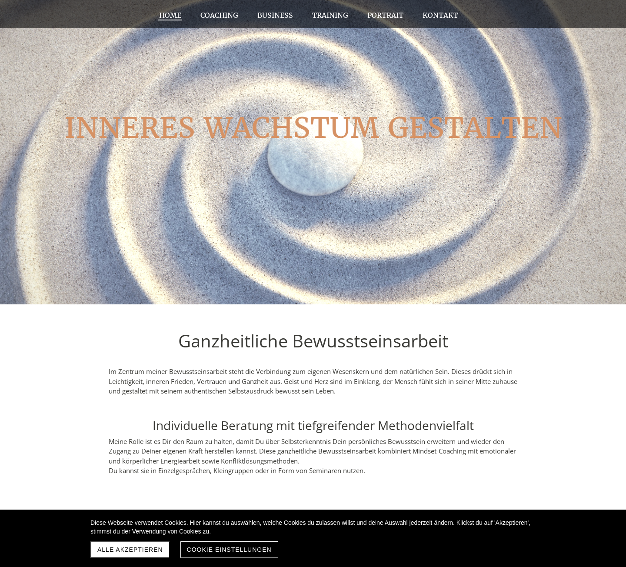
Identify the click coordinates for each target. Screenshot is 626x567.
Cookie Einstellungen (229, 549)
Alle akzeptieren (130, 549)
